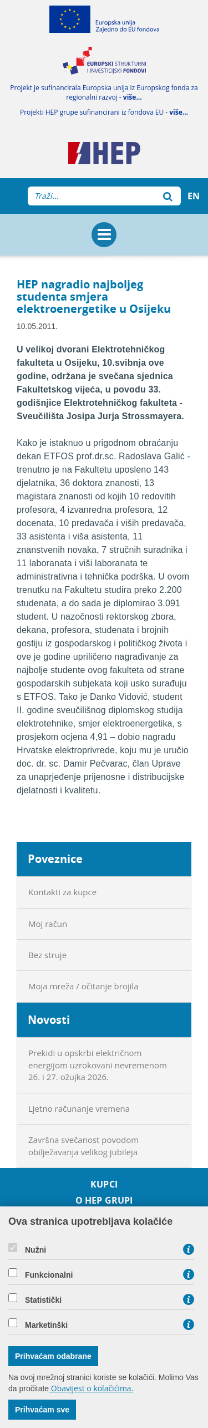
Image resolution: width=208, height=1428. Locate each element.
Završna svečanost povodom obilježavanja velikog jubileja (83, 1145)
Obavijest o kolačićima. (91, 1388)
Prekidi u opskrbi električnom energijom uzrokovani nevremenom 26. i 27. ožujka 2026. (97, 1064)
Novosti (49, 1019)
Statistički (43, 1300)
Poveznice (55, 858)
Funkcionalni (49, 1275)
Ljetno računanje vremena (79, 1108)
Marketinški (46, 1325)
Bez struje (47, 954)
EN (193, 196)
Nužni (35, 1250)
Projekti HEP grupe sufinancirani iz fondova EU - (104, 112)
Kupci (104, 1184)
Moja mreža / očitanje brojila (83, 986)
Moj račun (47, 923)
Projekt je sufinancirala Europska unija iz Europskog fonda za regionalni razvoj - (103, 92)
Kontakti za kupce (62, 891)
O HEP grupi (104, 1200)
